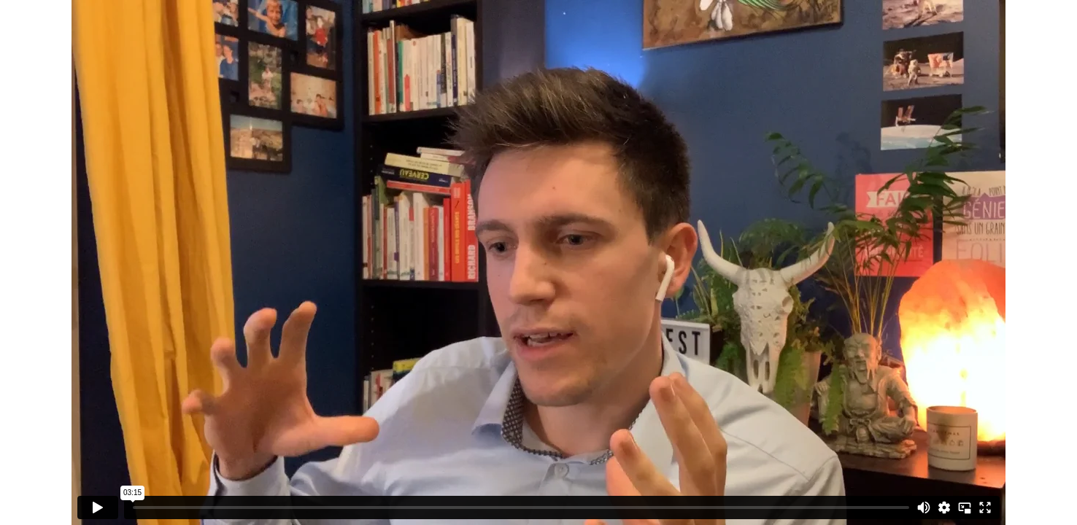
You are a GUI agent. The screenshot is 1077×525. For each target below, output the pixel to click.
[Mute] (924, 507)
